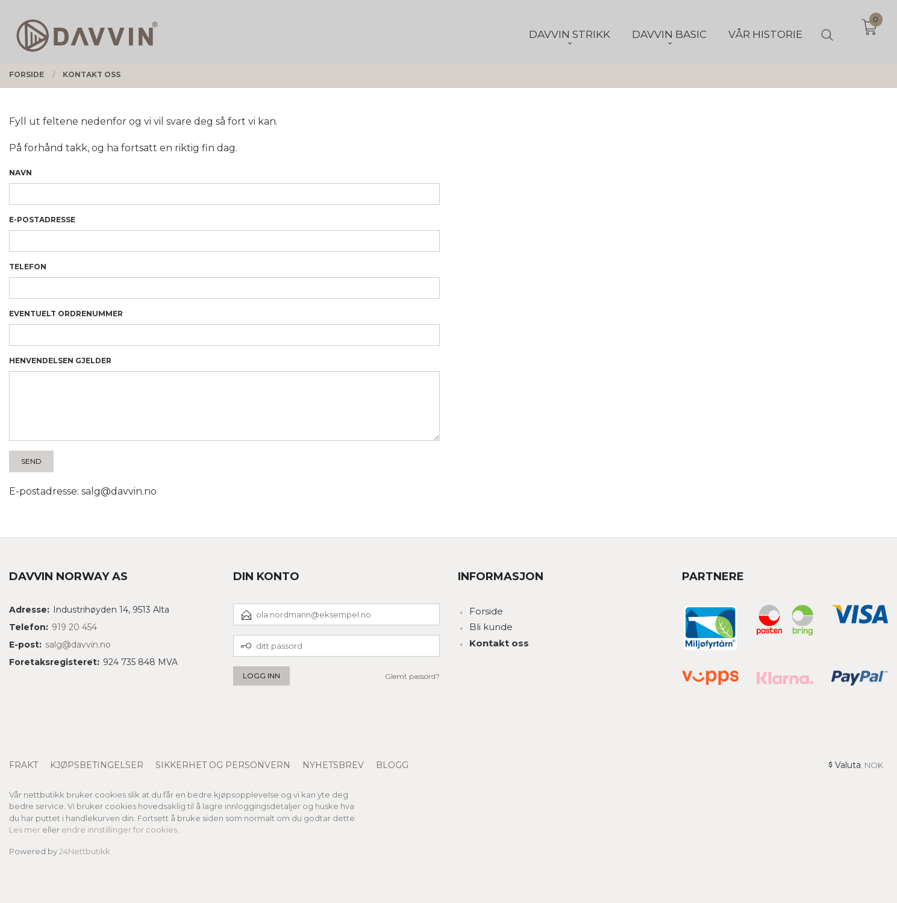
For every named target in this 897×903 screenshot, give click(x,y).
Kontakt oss (499, 643)
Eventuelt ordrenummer (66, 313)
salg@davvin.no (78, 644)
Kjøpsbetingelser (96, 765)
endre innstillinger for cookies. (120, 829)
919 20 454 (74, 627)
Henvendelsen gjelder (60, 360)
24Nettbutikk (84, 851)
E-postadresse (42, 219)
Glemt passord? (412, 676)
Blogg (392, 765)
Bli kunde (491, 627)
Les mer (24, 829)
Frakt (23, 765)
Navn (20, 172)
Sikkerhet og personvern (222, 765)
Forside (486, 611)
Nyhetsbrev (333, 765)
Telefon (27, 266)
